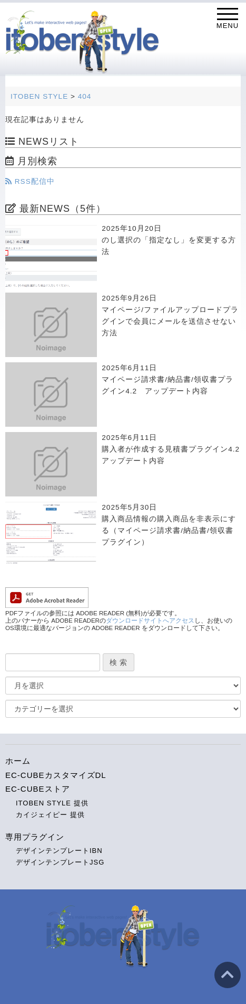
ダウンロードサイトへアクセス (150, 620)
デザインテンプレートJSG (60, 862)
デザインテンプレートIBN (59, 851)
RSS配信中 (30, 181)
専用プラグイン (34, 836)
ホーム (18, 760)
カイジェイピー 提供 (50, 815)
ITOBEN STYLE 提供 (52, 803)
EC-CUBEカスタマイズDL (55, 775)
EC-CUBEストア (37, 788)
